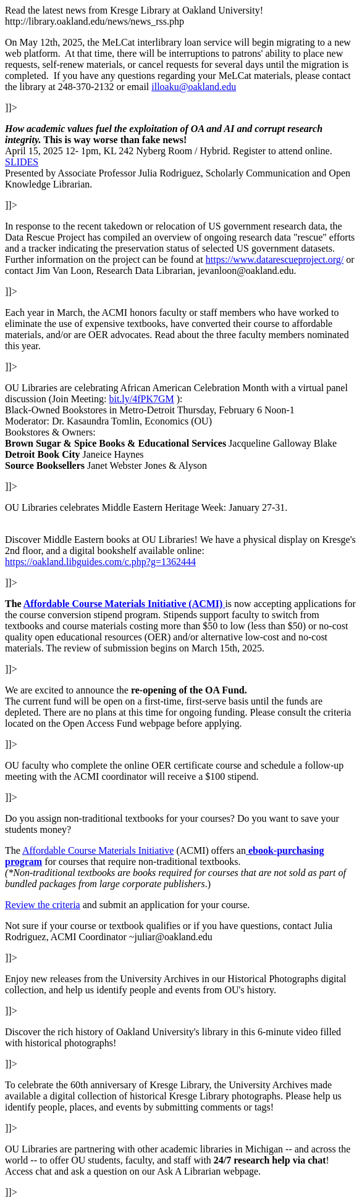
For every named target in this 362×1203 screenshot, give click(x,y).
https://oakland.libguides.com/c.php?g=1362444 (100, 561)
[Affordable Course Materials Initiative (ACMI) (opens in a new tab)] (223, 603)
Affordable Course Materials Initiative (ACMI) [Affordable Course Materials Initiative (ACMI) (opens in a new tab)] (123, 603)
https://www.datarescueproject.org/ (275, 259)
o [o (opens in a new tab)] (265, 850)
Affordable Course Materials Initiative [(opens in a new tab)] (98, 850)
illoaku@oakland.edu (193, 86)
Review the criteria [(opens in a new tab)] (42, 904)
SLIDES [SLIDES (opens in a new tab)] (21, 162)
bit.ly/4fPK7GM (141, 399)
